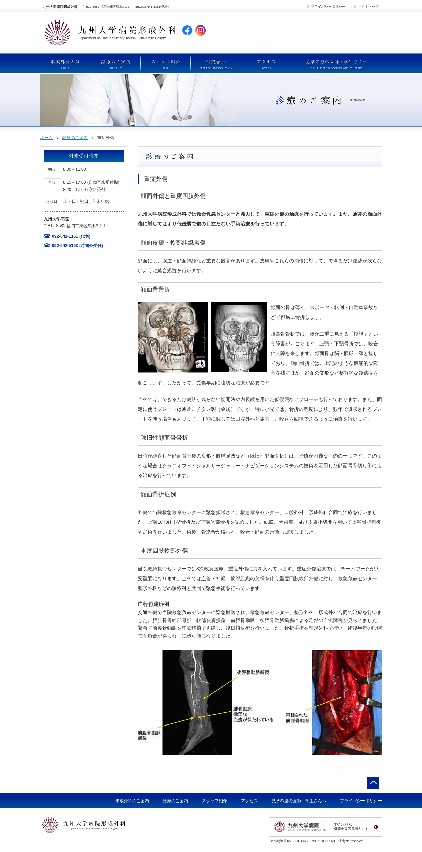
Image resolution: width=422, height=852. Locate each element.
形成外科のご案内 (132, 800)
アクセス (249, 800)
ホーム (46, 137)
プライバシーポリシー (328, 6)
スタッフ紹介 (214, 800)
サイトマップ (368, 6)
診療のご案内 (75, 137)
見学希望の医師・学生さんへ (299, 800)
